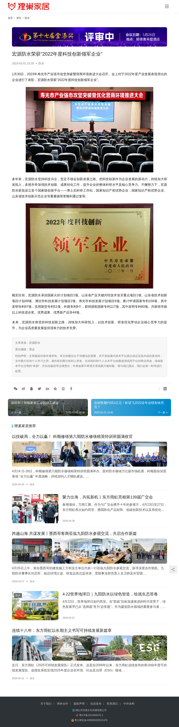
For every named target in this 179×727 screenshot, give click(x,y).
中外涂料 (129, 703)
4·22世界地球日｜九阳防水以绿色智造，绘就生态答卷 (110, 594)
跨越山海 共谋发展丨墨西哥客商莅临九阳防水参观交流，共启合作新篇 (74, 534)
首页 (10, 18)
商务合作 (62, 703)
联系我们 (112, 703)
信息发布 (95, 703)
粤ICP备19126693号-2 (91, 715)
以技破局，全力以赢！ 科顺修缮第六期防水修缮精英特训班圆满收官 (72, 437)
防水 (41, 63)
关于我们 (46, 703)
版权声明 (79, 703)
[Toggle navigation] (167, 6)
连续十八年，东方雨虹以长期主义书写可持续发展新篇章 (62, 631)
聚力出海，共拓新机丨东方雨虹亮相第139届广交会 (107, 497)
